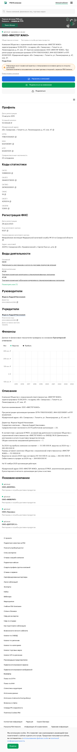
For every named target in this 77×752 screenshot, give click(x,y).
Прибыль (27, 345)
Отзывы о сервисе (10, 572)
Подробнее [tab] (6, 61)
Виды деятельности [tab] (20, 100)
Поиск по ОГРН (9, 678)
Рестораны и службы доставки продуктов (35, 40)
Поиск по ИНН (9, 683)
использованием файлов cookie (35, 738)
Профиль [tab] (5, 100)
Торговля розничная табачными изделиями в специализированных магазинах (33, 280)
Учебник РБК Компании (12, 606)
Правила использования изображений (18, 669)
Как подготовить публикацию (15, 625)
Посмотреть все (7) (10, 284)
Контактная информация (13, 721)
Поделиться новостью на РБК (14, 542)
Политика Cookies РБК (12, 712)
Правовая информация (59, 726)
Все (5, 345)
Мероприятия (9, 601)
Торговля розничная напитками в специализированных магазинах (28, 274)
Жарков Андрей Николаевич (13, 315)
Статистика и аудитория (13, 688)
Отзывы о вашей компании (14, 557)
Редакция (29, 721)
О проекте (8, 538)
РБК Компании (15, 3)
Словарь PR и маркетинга (13, 707)
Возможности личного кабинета (16, 630)
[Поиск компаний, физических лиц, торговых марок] (38, 11)
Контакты (7, 674)
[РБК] (5, 2)
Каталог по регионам (11, 640)
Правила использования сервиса (16, 664)
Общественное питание (10, 40)
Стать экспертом (10, 552)
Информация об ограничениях (36, 726)
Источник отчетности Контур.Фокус (17, 698)
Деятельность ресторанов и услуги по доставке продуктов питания (29, 265)
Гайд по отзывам (10, 620)
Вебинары (7, 596)
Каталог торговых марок (13, 650)
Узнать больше (10, 25)
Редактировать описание (10, 73)
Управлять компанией (38, 79)
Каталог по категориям (12, 645)
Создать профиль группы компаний (17, 567)
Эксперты (7, 586)
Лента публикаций (11, 581)
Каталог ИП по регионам (13, 655)
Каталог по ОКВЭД (11, 635)
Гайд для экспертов (11, 616)
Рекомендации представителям (15, 659)
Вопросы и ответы (10, 702)
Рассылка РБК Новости (12, 726)
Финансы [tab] (34, 100)
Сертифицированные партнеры (15, 577)
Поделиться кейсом (11, 562)
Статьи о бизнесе (10, 611)
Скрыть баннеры (43, 721)
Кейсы (6, 591)
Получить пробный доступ (13, 547)
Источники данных (11, 693)
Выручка (14, 345)
